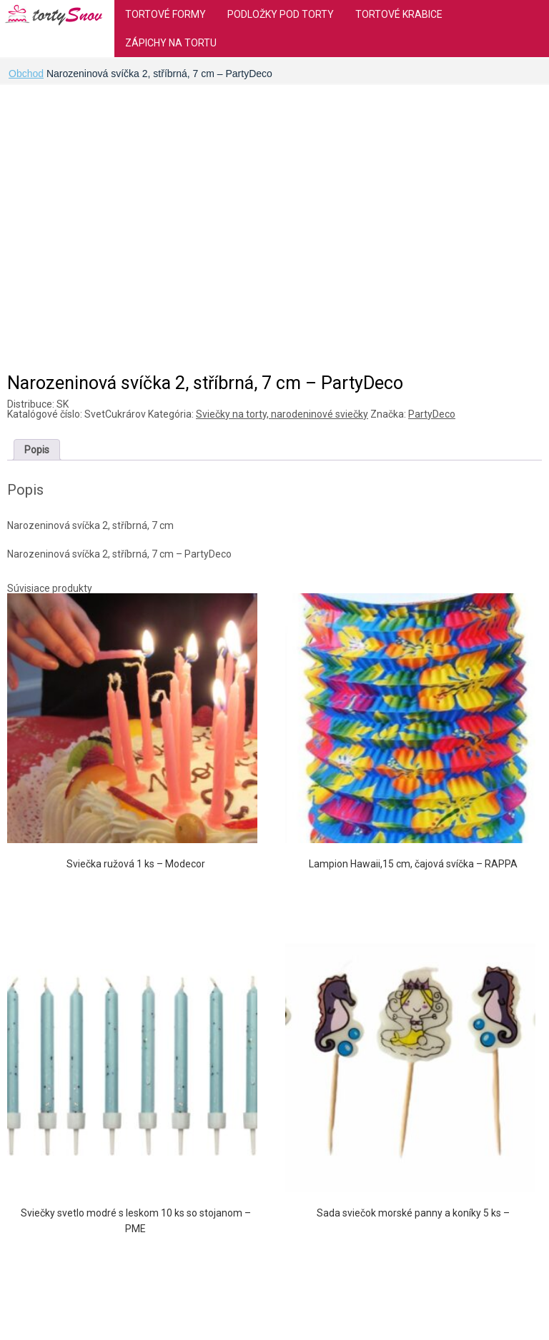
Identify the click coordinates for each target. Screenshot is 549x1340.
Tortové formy (165, 14)
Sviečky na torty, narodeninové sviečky (282, 414)
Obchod (26, 73)
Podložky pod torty (280, 14)
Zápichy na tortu (171, 43)
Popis (36, 449)
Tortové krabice (398, 14)
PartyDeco (431, 414)
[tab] (37, 449)
